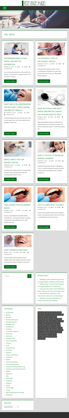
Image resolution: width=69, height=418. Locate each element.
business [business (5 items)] (59, 312)
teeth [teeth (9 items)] (43, 334)
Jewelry (8, 371)
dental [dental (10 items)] (46, 316)
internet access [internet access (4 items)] (53, 321)
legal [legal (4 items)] (59, 321)
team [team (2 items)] (39, 334)
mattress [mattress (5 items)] (46, 325)
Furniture (9, 350)
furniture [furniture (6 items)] (50, 319)
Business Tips (10, 324)
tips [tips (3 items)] (46, 334)
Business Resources (12, 320)
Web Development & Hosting (15, 392)
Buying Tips (10, 327)
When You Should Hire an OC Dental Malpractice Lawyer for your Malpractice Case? (50, 111)
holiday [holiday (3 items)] (40, 321)
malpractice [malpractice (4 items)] (57, 323)
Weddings (9, 395)
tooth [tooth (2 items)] (50, 334)
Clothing (8, 329)
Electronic (9, 336)
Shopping (9, 381)
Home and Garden (12, 362)
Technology (9, 388)
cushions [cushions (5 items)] (40, 316)
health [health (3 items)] (56, 319)
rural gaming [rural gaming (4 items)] (41, 332)
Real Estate (9, 378)
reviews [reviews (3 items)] (54, 330)
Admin (18, 67)
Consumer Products (12, 331)
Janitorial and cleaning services (15, 369)
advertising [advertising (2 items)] (48, 312)
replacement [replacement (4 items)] (48, 330)
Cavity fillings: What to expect (51, 205)
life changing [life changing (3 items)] (41, 323)
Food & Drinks (10, 348)
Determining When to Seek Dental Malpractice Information (15, 61)
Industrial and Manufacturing (15, 367)
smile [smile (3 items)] (47, 332)
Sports (8, 385)
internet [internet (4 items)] (45, 321)
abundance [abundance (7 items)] (41, 312)
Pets (7, 376)
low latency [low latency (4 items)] (49, 323)
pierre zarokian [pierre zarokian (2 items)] (53, 327)
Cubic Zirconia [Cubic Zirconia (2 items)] (59, 314)
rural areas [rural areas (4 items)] (60, 330)
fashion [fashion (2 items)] (51, 316)
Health (25, 67)
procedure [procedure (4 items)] (41, 330)
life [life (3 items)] (62, 321)
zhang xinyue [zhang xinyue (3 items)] (41, 338)
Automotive (9, 312)
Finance (8, 343)
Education (9, 334)
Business (9, 317)
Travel (8, 390)
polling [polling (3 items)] (60, 327)
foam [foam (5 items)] (55, 316)
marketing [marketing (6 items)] (40, 325)
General (8, 352)
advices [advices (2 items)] (54, 312)
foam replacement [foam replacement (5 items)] (42, 319)
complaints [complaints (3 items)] (41, 314)
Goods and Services (12, 355)
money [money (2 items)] (58, 325)
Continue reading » (10, 81)
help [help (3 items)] (60, 319)
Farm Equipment (11, 341)
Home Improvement (12, 364)
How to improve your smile (16, 250)
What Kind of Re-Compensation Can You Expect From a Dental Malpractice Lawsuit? (17, 107)
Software (9, 383)
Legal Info (9, 374)
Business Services (11, 322)
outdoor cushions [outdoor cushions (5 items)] (43, 327)
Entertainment (10, 338)
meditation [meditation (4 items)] (53, 325)
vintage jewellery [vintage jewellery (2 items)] (42, 336)
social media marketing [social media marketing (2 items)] (56, 332)
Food (7, 345)
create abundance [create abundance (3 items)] (50, 314)
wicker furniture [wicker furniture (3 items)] (52, 336)
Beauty (8, 315)
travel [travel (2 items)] (54, 334)
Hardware (9, 357)
